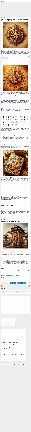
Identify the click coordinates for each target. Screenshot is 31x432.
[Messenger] (18, 329)
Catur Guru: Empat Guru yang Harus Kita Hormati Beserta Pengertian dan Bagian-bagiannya (24, 382)
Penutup (4, 66)
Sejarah (9, 326)
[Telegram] (15, 329)
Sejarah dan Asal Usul (6, 61)
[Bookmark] (2, 329)
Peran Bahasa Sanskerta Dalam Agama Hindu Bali (9, 65)
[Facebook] (21, 329)
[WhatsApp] (12, 329)
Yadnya (19, 403)
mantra (23, 288)
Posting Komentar (7, 329)
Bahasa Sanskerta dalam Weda (7, 63)
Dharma (18, 401)
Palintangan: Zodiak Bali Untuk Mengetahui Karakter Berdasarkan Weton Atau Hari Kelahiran (24, 378)
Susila (24, 401)
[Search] (28, 1)
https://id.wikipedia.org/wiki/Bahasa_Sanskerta (9, 324)
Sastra (6, 326)
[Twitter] (25, 329)
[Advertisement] (15, 8)
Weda (2, 196)
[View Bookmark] (26, 1)
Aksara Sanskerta (5, 62)
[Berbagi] (28, 329)
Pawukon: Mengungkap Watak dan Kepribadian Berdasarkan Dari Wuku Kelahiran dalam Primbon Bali (24, 386)
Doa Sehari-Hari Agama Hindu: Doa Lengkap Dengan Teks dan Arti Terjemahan (24, 395)
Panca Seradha (26, 403)
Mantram (28, 401)
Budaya (3, 326)
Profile (8, 374)
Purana (11, 201)
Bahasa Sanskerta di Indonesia (7, 64)
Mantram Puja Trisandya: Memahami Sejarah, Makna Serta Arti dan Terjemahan (24, 391)
